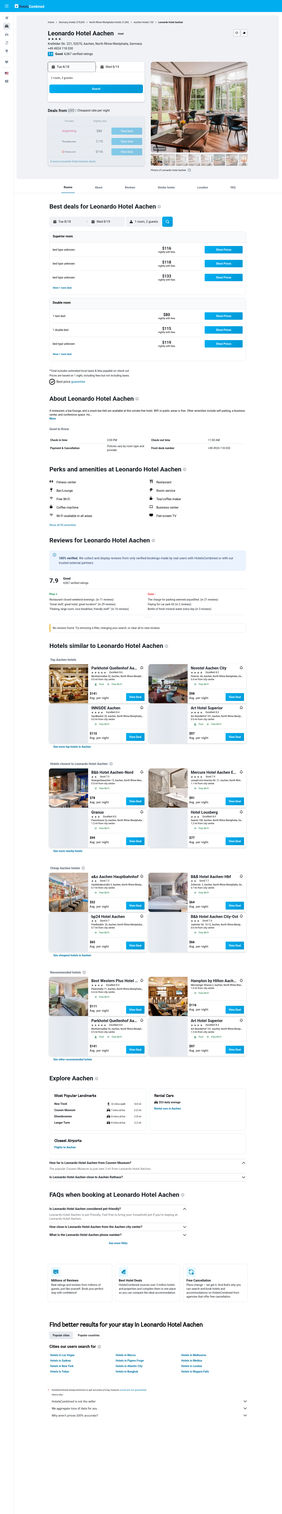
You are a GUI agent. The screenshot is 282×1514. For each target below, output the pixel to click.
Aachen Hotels (141, 22)
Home (51, 22)
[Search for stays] (7, 26)
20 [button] (116, 131)
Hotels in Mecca (126, 1355)
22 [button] (134, 131)
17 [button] (87, 131)
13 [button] (116, 122)
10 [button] (87, 122)
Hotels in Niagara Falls (195, 1371)
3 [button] (87, 112)
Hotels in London (191, 1366)
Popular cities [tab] (61, 1335)
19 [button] (106, 131)
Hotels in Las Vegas (62, 1355)
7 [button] (125, 112)
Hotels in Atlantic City (129, 1366)
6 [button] (116, 112)
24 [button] (87, 141)
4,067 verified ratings (78, 54)
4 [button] (97, 112)
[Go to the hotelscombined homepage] (29, 6)
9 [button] (78, 122)
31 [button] (87, 150)
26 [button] (106, 141)
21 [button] (125, 131)
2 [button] (78, 112)
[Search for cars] (7, 34)
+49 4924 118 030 (60, 48)
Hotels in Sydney (60, 1360)
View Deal (135, 697)
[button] (6, 6)
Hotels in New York (62, 1366)
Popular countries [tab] (89, 1335)
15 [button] (134, 122)
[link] (72, 747)
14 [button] (125, 122)
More (53, 418)
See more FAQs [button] (118, 1243)
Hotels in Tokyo (59, 1371)
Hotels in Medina (191, 1360)
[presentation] (189, 170)
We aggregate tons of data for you (150, 1408)
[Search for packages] (7, 43)
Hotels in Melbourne (193, 1355)
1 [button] (134, 103)
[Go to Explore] (7, 51)
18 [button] (97, 131)
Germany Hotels (67, 22)
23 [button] (78, 141)
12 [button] (106, 122)
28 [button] (125, 141)
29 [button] (134, 141)
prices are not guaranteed (133, 1389)
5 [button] (106, 112)
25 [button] (97, 141)
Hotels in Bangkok (127, 1371)
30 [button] (78, 150)
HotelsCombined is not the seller (150, 1401)
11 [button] (97, 122)
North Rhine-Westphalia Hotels (105, 22)
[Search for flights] (7, 18)
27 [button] (116, 141)
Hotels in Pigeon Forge (130, 1360)
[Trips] (7, 62)
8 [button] (134, 112)
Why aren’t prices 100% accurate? (150, 1415)
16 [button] (78, 131)
